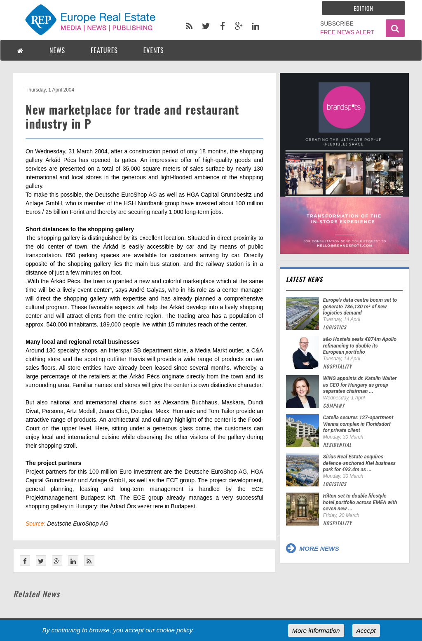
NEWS (57, 50)
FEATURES (104, 50)
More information (316, 630)
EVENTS (153, 50)
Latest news (304, 279)
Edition (363, 8)
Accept (366, 630)
